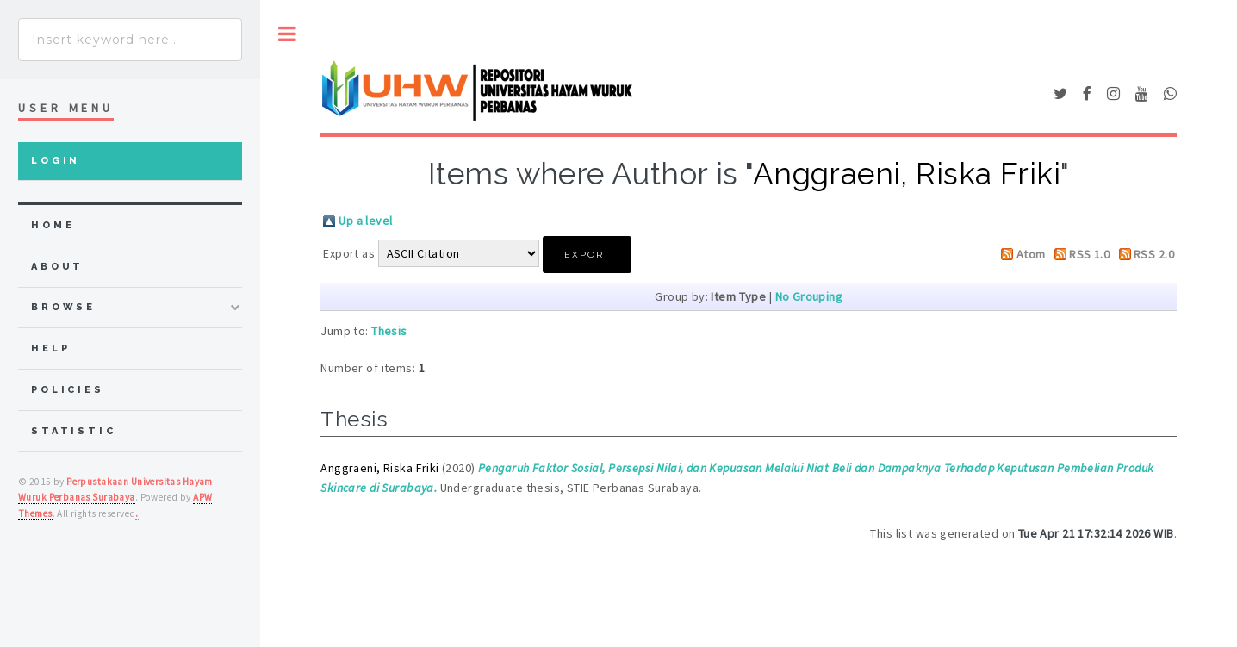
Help (50, 348)
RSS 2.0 (1154, 254)
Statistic (73, 431)
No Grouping (809, 296)
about (57, 266)
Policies (67, 389)
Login (55, 160)
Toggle (287, 34)
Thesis (389, 331)
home (52, 225)
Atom (1031, 254)
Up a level (365, 220)
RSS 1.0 (1089, 254)
